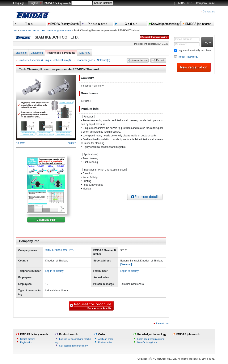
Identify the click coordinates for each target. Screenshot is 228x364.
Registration (26, 342)
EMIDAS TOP (184, 3)
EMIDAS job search (187, 334)
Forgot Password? (188, 56)
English (34, 3)
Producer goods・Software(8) (93, 60)
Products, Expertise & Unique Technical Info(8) (45, 60)
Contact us (209, 11)
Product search (68, 334)
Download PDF (46, 219)
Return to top (162, 323)
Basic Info (21, 52)
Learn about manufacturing (150, 339)
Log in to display (54, 270)
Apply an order (105, 339)
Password (181, 44)
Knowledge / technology (151, 334)
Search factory (27, 339)
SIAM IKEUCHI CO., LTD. (33, 30)
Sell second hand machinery (73, 345)
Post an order (105, 342)
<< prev (20, 142)
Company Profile (205, 3)
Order (101, 334)
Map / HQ (84, 52)
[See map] (126, 264)
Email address (183, 39)
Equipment (37, 52)
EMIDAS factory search (58, 3)
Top (15, 30)
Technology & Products (59, 30)
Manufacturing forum (147, 342)
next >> (72, 142)
